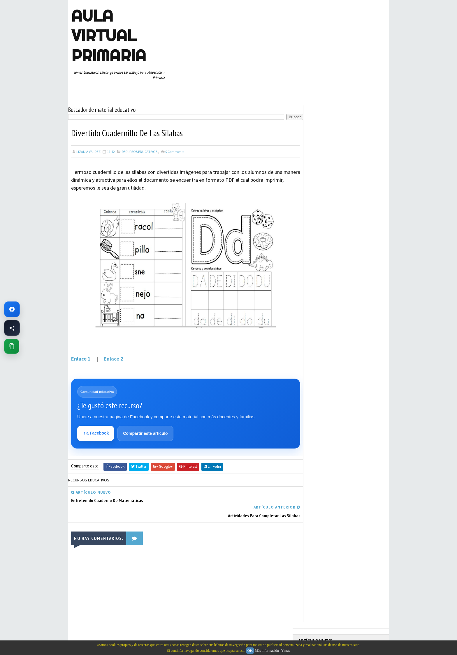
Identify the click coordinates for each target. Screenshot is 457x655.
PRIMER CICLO (355, 297)
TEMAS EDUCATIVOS (361, 338)
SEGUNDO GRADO (314, 327)
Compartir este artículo (145, 432)
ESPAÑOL (348, 276)
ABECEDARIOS (311, 246)
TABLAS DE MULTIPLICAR (319, 338)
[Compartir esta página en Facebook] (12, 328)
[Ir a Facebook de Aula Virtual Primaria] (12, 309)
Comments (174, 150)
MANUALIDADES (312, 287)
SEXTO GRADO (345, 327)
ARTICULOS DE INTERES (319, 256)
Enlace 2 (113, 357)
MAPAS (337, 287)
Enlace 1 (81, 357)
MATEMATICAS (359, 287)
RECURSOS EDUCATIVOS (139, 150)
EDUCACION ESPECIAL (317, 276)
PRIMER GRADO (312, 307)
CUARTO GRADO (356, 256)
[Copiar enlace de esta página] (11, 346)
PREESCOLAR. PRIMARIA (319, 297)
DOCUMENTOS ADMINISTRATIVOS (326, 266)
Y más (285, 651)
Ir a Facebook (96, 432)
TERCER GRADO (312, 348)
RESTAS (350, 317)
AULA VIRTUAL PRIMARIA (108, 35)
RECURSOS (370, 307)
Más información (267, 651)
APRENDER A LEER (342, 246)
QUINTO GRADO (343, 307)
